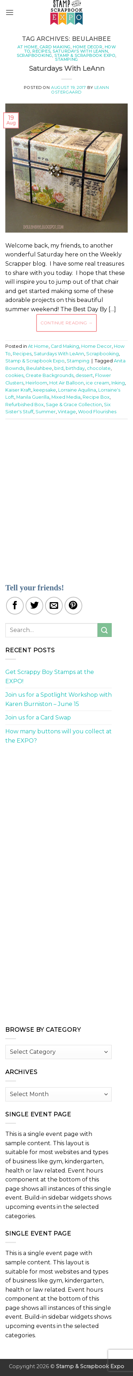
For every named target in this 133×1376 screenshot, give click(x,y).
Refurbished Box (24, 404)
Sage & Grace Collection (74, 404)
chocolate (99, 368)
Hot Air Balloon (66, 383)
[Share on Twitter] (34, 606)
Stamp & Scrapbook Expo (84, 55)
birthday (75, 368)
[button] (9, 12)
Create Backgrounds (49, 375)
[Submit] (105, 630)
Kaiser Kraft (18, 390)
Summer (45, 411)
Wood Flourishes (97, 411)
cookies (14, 375)
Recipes (41, 51)
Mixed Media (66, 397)
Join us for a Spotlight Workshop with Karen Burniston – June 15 (58, 699)
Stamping (66, 59)
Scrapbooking (34, 55)
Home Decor (87, 46)
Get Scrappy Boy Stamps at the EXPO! (49, 677)
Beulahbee (39, 368)
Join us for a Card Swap (38, 717)
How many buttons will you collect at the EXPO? (58, 736)
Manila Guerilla (32, 397)
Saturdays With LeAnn (80, 51)
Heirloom (36, 383)
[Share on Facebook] (15, 606)
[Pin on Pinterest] (73, 606)
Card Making (55, 46)
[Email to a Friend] (54, 606)
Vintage (67, 411)
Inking (118, 383)
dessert (84, 375)
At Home (27, 46)
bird (58, 368)
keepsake (44, 390)
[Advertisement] (66, 496)
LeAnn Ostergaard (80, 90)
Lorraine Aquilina (77, 390)
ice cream (97, 383)
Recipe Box (96, 397)
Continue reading (66, 322)
